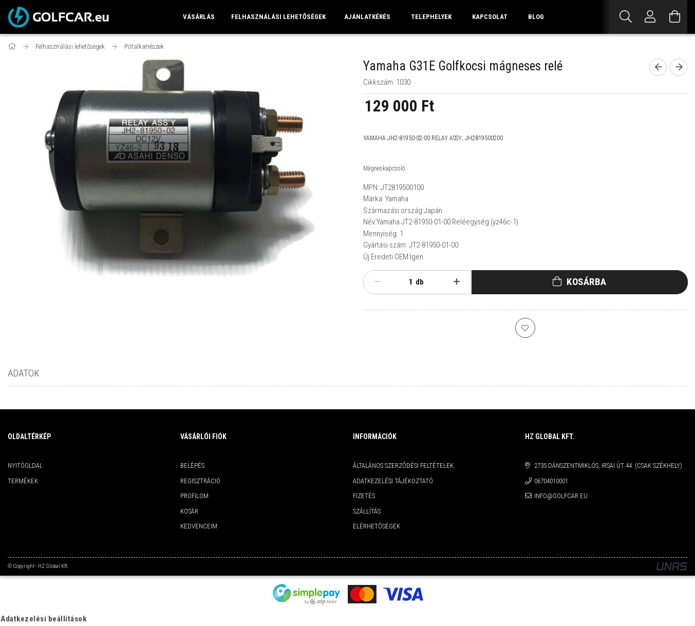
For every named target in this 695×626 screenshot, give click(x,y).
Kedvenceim (198, 526)
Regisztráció (200, 481)
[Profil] (650, 17)
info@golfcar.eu (561, 496)
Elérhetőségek (376, 526)
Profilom (194, 496)
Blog (536, 17)
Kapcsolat (490, 17)
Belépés (192, 466)
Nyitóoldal (25, 466)
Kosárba (587, 282)
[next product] (678, 67)
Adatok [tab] (24, 374)
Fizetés (364, 496)
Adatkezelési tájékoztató (393, 481)
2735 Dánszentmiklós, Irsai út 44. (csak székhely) (608, 466)
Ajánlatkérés (367, 17)
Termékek (23, 481)
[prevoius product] (658, 67)
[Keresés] (625, 17)
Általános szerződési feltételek (403, 466)
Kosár (189, 512)
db (420, 282)
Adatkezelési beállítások (43, 619)
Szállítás (367, 512)
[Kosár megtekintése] (675, 17)
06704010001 (551, 481)
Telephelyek (431, 17)
